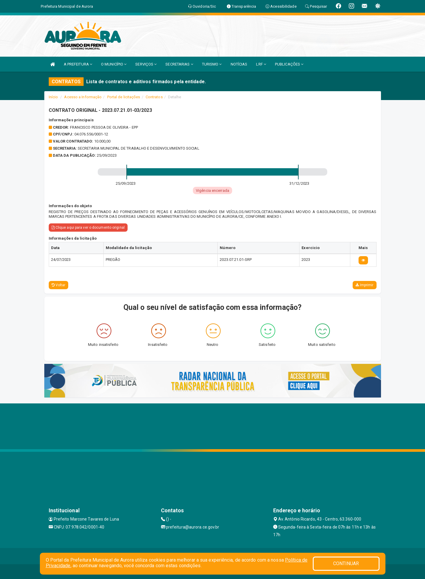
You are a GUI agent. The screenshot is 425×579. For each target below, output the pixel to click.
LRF (261, 64)
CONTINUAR (346, 563)
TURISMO (212, 64)
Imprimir (364, 285)
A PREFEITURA (78, 64)
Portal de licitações (123, 97)
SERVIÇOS (146, 64)
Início (53, 97)
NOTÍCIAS (239, 64)
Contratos (154, 97)
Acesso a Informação (83, 97)
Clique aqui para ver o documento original (88, 227)
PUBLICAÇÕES (289, 64)
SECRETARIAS (179, 64)
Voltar (59, 285)
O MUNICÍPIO (113, 64)
